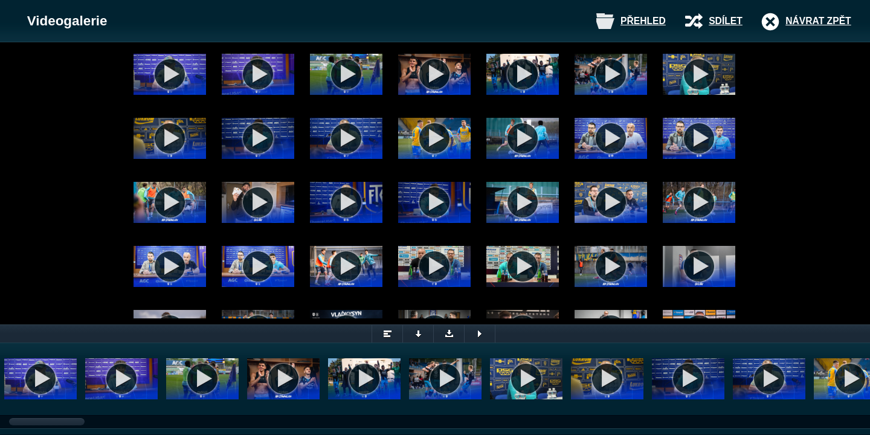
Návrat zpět (818, 21)
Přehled (643, 21)
